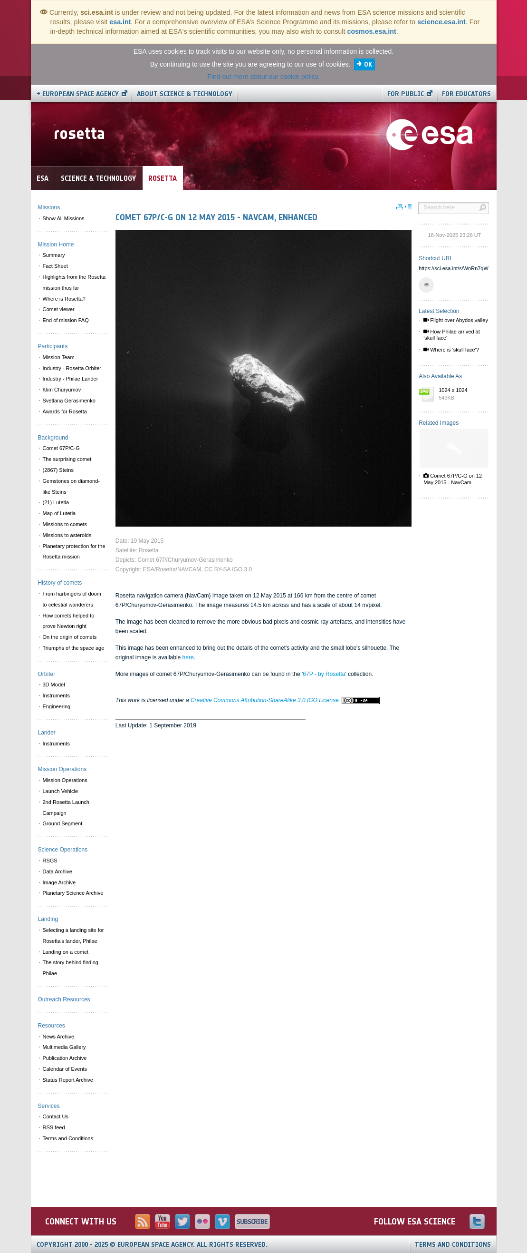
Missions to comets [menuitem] (65, 524)
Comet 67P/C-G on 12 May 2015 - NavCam (452, 479)
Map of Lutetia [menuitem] (59, 513)
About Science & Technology (184, 94)
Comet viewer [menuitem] (59, 309)
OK (368, 64)
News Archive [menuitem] (59, 1036)
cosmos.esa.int (371, 31)
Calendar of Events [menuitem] (65, 1069)
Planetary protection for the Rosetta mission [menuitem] (74, 551)
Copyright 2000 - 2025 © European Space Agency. (152, 1245)
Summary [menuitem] (54, 255)
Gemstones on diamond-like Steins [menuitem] (71, 486)
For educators (466, 94)
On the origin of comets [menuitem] (70, 637)
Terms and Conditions (453, 1245)
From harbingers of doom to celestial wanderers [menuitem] (72, 599)
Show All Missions (64, 218)
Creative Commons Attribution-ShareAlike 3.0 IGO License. (285, 700)
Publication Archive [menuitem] (65, 1058)
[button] (426, 285)
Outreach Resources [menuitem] (64, 999)
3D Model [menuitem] (54, 684)
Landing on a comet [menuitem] (66, 952)
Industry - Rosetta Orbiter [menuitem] (72, 368)
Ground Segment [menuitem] (63, 823)
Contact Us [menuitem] (55, 1116)
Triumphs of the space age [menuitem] (74, 648)
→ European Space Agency (78, 94)
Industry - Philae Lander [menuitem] (70, 379)
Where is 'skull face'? (451, 349)
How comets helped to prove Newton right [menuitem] (69, 621)
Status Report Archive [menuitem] (68, 1080)
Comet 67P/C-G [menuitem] (61, 448)
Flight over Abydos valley (455, 320)
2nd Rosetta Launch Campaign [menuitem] (66, 807)
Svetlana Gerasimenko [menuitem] (69, 400)
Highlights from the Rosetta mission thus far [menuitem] (74, 282)
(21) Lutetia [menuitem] (56, 502)
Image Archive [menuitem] (59, 882)
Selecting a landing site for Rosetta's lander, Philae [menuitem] (73, 935)
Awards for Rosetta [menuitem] (65, 411)
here (188, 657)
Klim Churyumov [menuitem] (62, 389)
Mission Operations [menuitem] (65, 780)
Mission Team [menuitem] (59, 357)
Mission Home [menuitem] (56, 244)
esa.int (120, 22)
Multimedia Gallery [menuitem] (64, 1047)
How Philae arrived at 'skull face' (451, 335)
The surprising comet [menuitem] (67, 459)
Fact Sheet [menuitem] (55, 266)
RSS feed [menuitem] (54, 1127)
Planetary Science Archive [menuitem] (73, 893)
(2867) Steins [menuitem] (58, 470)
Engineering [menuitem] (57, 706)
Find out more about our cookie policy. (263, 76)
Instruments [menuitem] (56, 695)
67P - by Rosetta (324, 674)
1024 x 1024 (461, 394)
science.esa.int (441, 22)
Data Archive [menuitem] (57, 871)
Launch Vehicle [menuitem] (60, 791)
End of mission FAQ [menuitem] (66, 320)
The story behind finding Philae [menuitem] (70, 967)
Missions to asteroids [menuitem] (67, 535)
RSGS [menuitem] (50, 860)
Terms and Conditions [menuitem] (68, 1138)
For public (405, 94)
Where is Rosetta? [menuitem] (64, 299)
